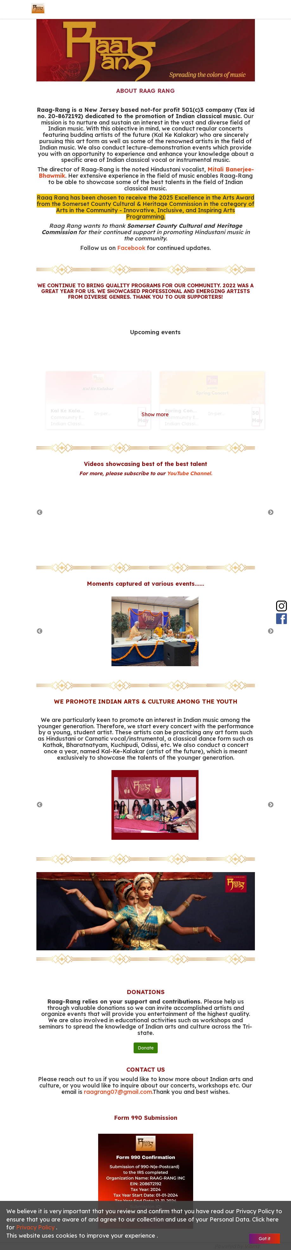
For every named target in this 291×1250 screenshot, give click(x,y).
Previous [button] (39, 512)
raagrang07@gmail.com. (118, 1091)
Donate (146, 1048)
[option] (155, 512)
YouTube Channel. (189, 473)
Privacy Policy (36, 1227)
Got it (264, 1238)
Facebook (131, 248)
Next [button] (271, 512)
